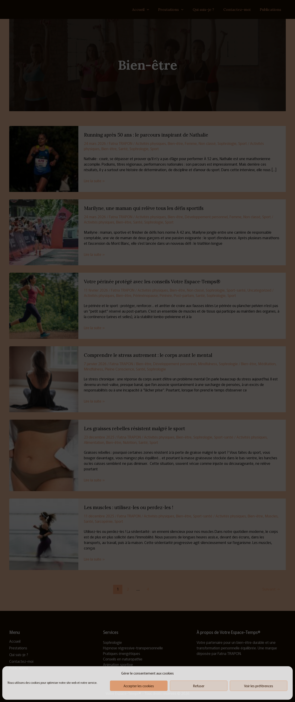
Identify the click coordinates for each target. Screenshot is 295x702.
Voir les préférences (258, 685)
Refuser (198, 685)
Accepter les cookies (139, 685)
